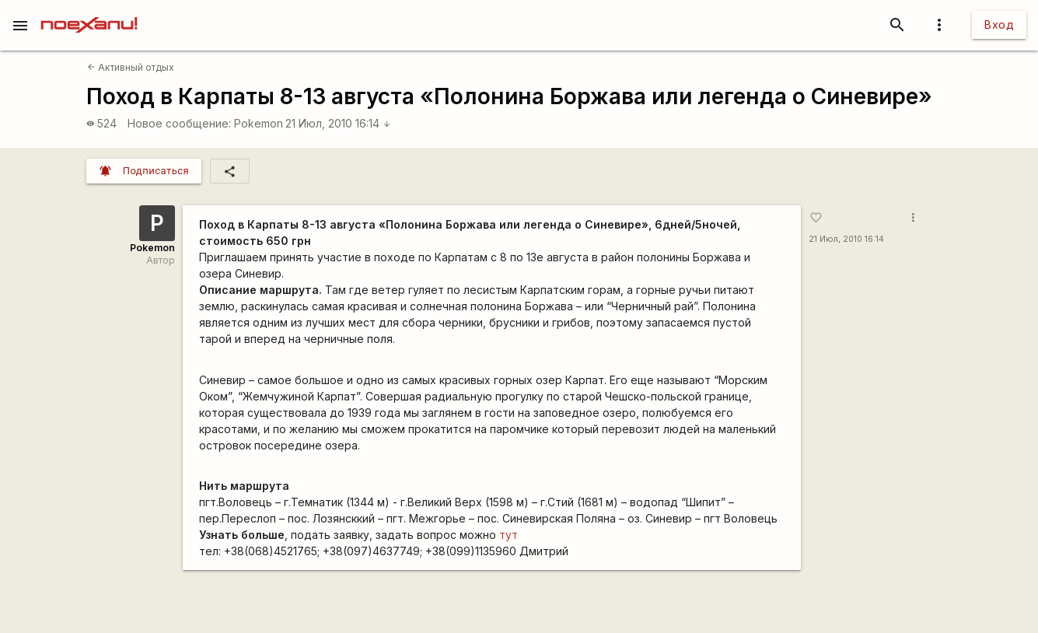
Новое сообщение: (179, 123)
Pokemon (258, 123)
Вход (999, 24)
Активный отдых (130, 67)
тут (508, 534)
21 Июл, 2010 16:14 (338, 123)
